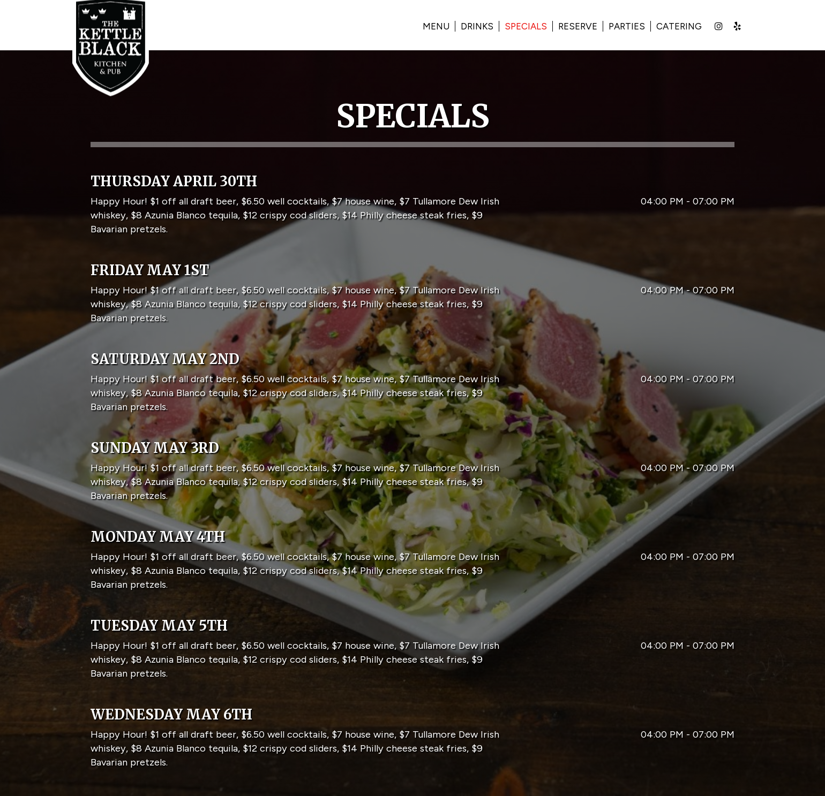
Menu (423, 26)
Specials (513, 26)
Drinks (464, 26)
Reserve (565, 26)
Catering (666, 26)
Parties (614, 26)
